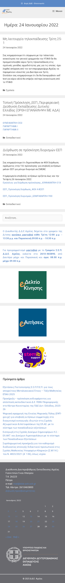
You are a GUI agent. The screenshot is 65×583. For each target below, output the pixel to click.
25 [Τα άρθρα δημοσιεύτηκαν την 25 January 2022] (16, 526)
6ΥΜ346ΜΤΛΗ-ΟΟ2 (12, 123)
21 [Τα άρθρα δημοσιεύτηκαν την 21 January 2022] (38, 521)
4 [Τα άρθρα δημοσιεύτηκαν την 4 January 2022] (15, 511)
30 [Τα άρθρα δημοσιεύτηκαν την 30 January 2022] (53, 526)
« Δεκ (8, 537)
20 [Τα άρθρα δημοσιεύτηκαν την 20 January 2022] (31, 521)
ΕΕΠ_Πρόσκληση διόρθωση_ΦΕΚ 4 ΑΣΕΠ (23, 189)
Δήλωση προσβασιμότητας (20, 490)
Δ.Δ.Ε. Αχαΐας (36, 578)
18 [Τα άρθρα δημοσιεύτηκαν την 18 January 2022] (16, 521)
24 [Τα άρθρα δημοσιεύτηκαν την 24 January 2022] (9, 526)
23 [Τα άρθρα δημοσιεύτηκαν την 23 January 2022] (53, 521)
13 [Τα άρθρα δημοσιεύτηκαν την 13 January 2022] (31, 516)
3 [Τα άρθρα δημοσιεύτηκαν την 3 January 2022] (8, 511)
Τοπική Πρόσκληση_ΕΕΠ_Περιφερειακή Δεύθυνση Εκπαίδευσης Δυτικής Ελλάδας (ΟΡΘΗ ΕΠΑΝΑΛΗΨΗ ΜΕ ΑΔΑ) (31, 106)
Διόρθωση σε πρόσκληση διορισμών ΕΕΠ (32, 150)
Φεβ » (16, 537)
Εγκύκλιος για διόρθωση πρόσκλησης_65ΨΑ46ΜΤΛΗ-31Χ (32, 182)
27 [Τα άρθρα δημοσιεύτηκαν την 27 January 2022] (31, 526)
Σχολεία (10, 90)
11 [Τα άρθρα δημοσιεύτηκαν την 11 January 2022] (16, 516)
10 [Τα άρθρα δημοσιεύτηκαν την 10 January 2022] (9, 516)
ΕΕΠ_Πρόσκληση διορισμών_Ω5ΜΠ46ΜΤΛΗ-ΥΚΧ (27, 196)
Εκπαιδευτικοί (13, 137)
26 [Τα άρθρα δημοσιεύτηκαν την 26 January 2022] (24, 526)
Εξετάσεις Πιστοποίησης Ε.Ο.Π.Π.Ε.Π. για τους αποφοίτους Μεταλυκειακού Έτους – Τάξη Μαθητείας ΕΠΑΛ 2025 (32, 391)
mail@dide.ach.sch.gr (24, 483)
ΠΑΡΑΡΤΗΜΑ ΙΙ (10, 129)
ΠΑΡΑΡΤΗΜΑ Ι (10, 126)
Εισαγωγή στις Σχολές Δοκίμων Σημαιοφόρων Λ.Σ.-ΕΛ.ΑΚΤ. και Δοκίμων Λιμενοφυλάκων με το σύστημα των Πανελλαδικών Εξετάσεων (31, 435)
